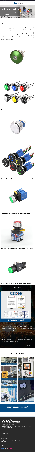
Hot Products (3, 425)
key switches (11, 28)
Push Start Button (3, 23)
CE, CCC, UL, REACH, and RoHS (26, 32)
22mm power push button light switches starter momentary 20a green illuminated (15, 213)
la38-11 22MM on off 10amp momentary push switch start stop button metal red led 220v (17, 248)
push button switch (26, 426)
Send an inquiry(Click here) (17, 407)
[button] (14, 323)
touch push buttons (6, 28)
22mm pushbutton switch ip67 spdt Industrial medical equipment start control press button (17, 178)
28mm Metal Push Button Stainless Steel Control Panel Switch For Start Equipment (16, 143)
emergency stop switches (25, 27)
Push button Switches (5, 426)
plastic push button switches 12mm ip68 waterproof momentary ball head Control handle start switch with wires (17, 109)
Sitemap (7, 425)
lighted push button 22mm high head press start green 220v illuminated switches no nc (16, 283)
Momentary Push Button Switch (12, 426)
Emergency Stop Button (20, 426)
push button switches (17, 27)
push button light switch (9, 427)
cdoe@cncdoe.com (4, 31)
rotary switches (16, 28)
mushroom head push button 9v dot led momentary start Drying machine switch (15, 73)
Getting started (3, 22)
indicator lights (31, 27)
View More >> (7, 14)
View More (29, 345)
